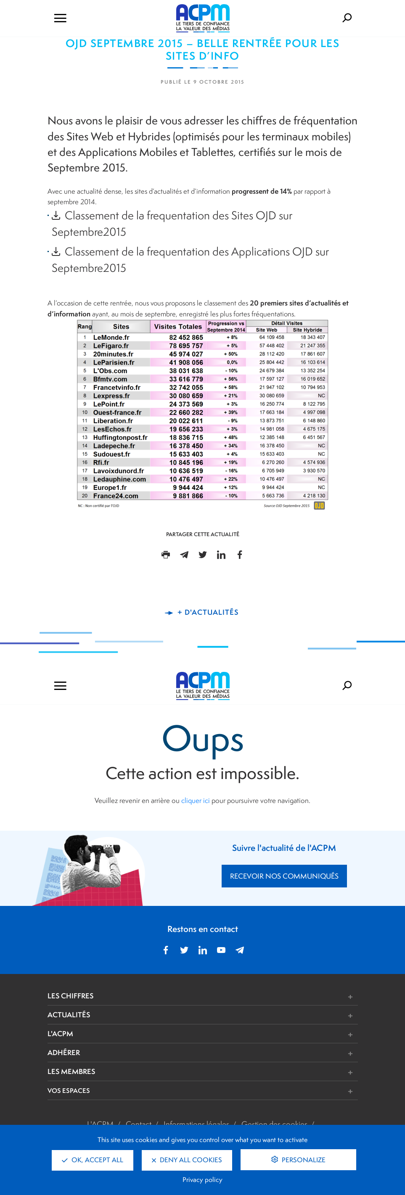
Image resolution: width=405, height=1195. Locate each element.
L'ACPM (60, 1033)
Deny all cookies (187, 1160)
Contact (138, 1124)
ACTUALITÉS (69, 1014)
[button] (267, 997)
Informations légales (196, 1124)
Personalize (303, 1160)
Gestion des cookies (274, 1124)
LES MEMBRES (71, 1071)
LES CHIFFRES (70, 995)
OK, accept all (92, 1160)
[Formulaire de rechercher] (310, 18)
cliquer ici (195, 800)
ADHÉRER (64, 1052)
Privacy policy (202, 1179)
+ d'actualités (207, 612)
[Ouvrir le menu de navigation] (95, 18)
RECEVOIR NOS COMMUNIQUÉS (284, 876)
